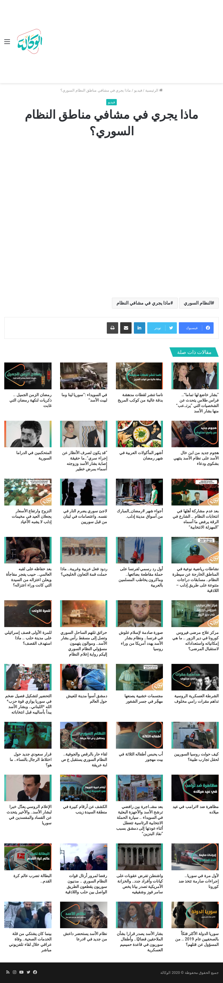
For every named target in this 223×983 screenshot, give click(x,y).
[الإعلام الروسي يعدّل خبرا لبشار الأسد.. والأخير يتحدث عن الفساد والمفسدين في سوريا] (28, 788)
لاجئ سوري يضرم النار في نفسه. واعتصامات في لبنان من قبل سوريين (85, 516)
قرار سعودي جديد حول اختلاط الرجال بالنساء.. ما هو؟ (30, 759)
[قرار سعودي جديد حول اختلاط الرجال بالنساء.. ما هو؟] (28, 735)
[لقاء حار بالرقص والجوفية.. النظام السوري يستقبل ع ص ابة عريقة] (83, 735)
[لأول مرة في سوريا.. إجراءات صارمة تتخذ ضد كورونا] (195, 856)
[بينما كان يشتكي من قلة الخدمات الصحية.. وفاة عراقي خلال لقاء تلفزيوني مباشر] (28, 915)
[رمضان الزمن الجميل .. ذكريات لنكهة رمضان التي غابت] (28, 375)
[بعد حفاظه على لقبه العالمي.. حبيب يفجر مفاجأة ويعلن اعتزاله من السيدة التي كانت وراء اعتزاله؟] (28, 550)
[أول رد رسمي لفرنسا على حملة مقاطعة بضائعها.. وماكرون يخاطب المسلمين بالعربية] (139, 550)
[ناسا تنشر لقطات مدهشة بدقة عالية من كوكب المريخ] (139, 375)
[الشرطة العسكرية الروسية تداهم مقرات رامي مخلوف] (195, 677)
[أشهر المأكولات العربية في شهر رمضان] (139, 434)
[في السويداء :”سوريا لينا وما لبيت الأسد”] (83, 375)
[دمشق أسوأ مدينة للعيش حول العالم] (83, 677)
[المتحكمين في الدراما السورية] (28, 434)
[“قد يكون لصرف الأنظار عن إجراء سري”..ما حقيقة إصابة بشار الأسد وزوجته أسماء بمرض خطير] (83, 434)
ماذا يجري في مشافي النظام (143, 303)
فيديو (138, 90)
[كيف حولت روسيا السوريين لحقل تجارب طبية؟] (195, 735)
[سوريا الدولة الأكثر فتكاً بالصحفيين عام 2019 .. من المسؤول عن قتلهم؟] (195, 915)
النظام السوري (198, 303)
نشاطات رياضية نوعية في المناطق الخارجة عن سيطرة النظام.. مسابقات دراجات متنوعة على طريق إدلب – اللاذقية (195, 580)
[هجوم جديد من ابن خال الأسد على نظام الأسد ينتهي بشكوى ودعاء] (195, 434)
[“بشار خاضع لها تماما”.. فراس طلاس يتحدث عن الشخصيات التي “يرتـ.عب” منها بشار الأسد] (195, 375)
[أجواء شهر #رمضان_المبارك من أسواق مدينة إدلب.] (139, 492)
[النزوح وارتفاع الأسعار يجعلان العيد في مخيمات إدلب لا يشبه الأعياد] (28, 492)
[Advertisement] (132, 43)
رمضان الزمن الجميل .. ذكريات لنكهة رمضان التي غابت (30, 400)
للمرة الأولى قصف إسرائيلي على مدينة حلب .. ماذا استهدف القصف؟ (28, 638)
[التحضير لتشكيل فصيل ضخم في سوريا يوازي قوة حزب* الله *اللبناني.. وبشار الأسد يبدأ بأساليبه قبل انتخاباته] (28, 677)
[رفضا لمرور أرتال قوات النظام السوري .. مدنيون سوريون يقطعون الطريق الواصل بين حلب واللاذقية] (83, 856)
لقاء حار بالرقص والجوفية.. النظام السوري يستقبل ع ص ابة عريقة (84, 759)
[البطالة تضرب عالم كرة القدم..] (28, 856)
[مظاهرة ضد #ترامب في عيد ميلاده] (195, 788)
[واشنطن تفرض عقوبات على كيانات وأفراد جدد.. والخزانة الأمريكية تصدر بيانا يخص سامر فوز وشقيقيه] (139, 856)
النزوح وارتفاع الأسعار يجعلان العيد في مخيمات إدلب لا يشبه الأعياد (31, 516)
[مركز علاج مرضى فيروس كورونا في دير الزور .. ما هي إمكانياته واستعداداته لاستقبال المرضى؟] (195, 613)
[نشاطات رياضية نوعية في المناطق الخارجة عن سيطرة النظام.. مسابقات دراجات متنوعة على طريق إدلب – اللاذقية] (195, 550)
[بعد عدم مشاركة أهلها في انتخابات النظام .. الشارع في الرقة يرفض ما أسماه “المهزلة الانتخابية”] (195, 492)
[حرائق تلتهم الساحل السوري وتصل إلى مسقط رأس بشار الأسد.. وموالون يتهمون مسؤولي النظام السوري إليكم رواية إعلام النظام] (83, 613)
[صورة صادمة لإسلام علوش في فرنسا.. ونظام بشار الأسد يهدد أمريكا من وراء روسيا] (139, 613)
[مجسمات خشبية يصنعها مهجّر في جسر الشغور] (139, 677)
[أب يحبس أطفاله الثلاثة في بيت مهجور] (139, 735)
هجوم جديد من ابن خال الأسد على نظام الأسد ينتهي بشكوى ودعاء (196, 458)
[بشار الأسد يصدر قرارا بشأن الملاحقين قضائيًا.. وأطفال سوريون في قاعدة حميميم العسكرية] (139, 915)
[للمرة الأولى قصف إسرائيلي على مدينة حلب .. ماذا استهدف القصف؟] (28, 613)
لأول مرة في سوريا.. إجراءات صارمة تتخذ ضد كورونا (199, 881)
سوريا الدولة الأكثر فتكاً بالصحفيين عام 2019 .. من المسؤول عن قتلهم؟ (197, 939)
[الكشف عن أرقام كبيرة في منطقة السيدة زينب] (83, 788)
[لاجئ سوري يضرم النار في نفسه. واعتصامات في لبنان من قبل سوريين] (83, 492)
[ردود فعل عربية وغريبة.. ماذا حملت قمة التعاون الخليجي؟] (83, 550)
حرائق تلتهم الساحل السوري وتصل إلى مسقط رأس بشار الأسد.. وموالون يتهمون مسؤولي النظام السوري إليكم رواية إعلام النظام (83, 643)
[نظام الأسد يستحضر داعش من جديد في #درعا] (83, 915)
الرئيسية (154, 90)
